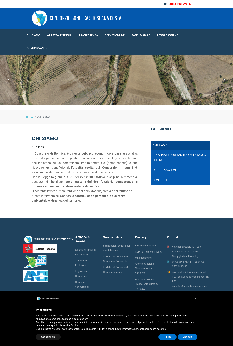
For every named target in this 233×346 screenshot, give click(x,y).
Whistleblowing (143, 257)
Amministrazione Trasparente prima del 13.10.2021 (147, 284)
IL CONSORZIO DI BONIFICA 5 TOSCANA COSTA (179, 157)
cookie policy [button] (80, 319)
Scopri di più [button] (48, 336)
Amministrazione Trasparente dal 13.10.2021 (144, 268)
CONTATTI (160, 180)
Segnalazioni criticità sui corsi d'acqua (116, 248)
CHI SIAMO (33, 35)
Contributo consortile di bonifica (82, 287)
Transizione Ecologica (81, 263)
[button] (195, 298)
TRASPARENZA (88, 35)
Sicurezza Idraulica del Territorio (85, 252)
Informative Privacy (145, 245)
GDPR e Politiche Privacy (148, 251)
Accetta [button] (187, 336)
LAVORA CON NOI (168, 35)
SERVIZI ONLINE (115, 35)
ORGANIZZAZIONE (165, 170)
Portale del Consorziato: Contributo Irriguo (116, 270)
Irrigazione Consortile (81, 274)
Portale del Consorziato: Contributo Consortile (116, 259)
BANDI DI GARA (140, 35)
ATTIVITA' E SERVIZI (59, 35)
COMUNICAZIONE (38, 48)
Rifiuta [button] (167, 336)
